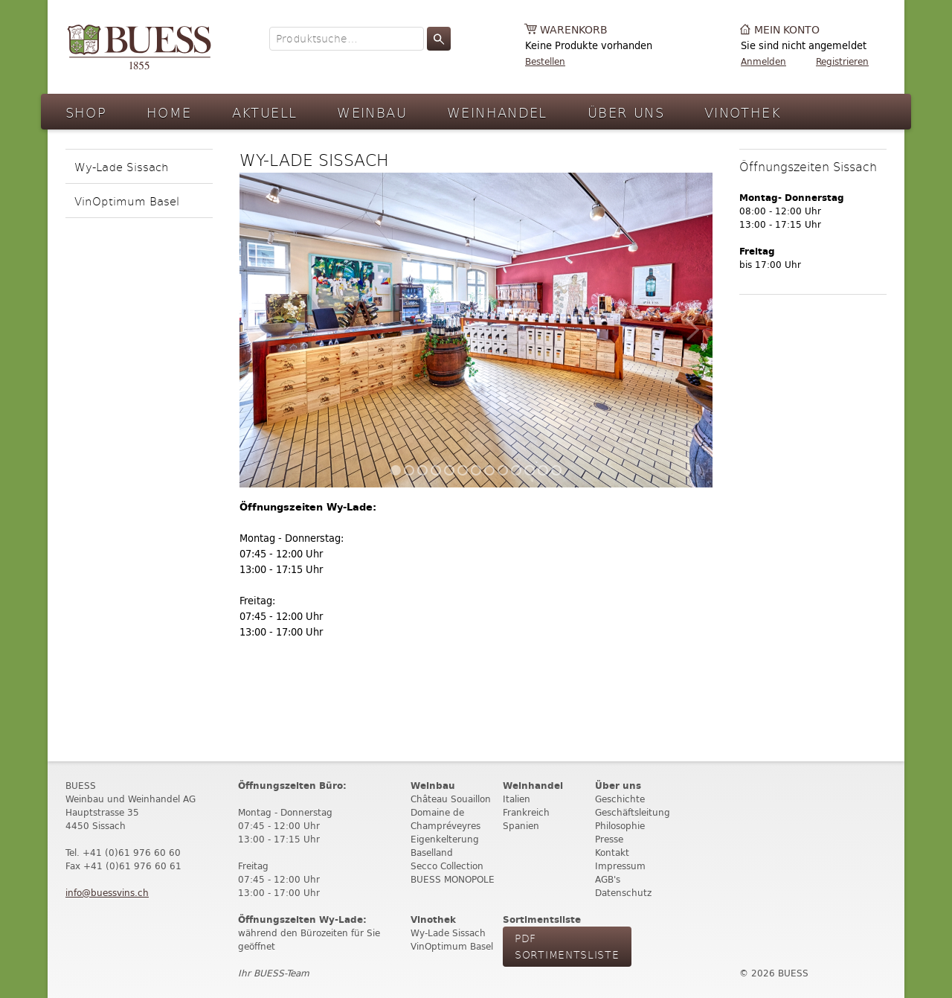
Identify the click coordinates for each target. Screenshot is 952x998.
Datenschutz (623, 893)
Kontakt (612, 852)
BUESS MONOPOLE (453, 879)
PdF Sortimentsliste (567, 946)
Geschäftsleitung (632, 812)
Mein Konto (787, 30)
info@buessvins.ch (107, 893)
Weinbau (372, 112)
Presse (609, 839)
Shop (86, 112)
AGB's (607, 879)
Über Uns (626, 112)
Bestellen (545, 61)
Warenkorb (574, 30)
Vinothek (742, 112)
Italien (516, 799)
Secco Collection (447, 866)
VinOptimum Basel (126, 200)
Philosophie (620, 826)
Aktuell (265, 112)
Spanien (521, 826)
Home (169, 112)
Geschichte (620, 799)
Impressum (620, 866)
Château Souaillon (451, 799)
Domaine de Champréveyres (445, 819)
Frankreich (526, 812)
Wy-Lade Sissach (121, 166)
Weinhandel (497, 112)
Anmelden (763, 61)
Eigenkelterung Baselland (445, 846)
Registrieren (842, 61)
